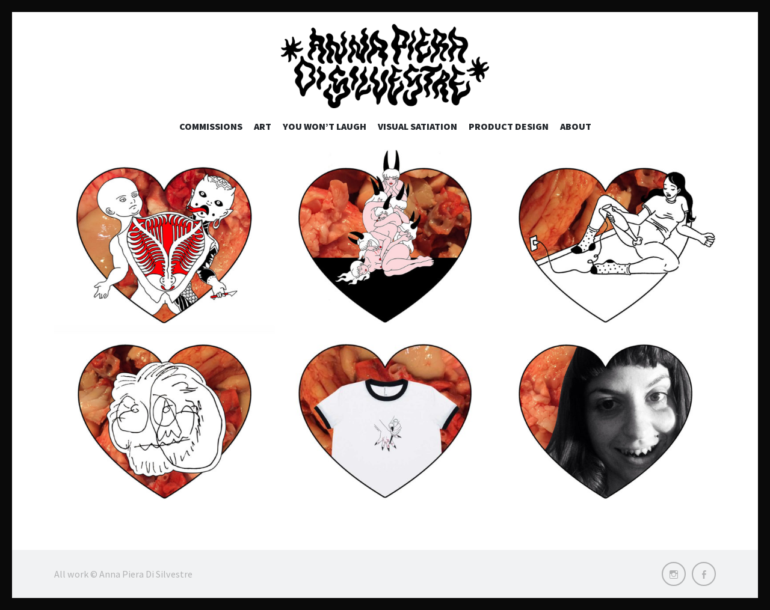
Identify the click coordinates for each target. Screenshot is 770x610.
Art (262, 126)
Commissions (210, 126)
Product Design (509, 126)
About (575, 126)
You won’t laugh (324, 126)
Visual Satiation (417, 126)
